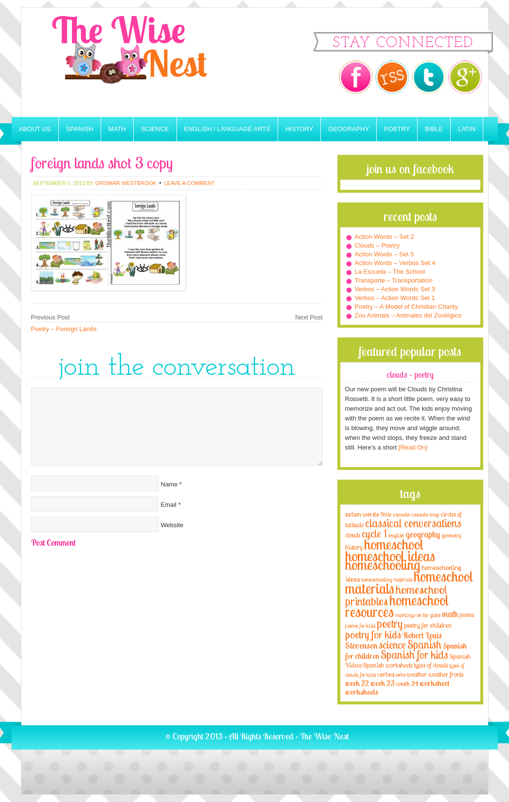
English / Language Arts (227, 129)
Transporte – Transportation (394, 280)
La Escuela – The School (390, 271)
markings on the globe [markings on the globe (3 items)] (417, 614)
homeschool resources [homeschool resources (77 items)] (397, 605)
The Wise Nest (142, 62)
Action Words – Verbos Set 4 (395, 263)
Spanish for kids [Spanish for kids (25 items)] (414, 655)
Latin (466, 129)
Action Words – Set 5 (384, 254)
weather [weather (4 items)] (417, 674)
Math (117, 129)
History (299, 129)
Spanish (79, 129)
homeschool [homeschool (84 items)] (393, 544)
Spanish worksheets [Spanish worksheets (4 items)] (387, 665)
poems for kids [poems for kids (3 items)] (360, 625)
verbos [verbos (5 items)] (385, 674)
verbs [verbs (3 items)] (400, 674)
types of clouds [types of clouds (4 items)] (431, 665)
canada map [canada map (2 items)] (425, 514)
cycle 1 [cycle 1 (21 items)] (374, 533)
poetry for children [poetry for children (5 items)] (428, 625)
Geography (348, 129)
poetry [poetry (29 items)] (390, 624)
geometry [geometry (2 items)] (451, 535)
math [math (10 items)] (450, 613)
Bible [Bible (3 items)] (385, 514)
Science (155, 129)
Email (169, 504)
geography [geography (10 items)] (422, 534)
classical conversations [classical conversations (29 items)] (413, 523)
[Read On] (412, 447)
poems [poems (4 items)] (466, 614)
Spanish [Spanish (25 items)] (424, 644)
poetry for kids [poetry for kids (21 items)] (373, 634)
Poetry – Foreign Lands (64, 329)
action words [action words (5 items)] (362, 513)
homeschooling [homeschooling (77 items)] (382, 564)
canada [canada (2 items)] (401, 514)
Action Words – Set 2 (384, 236)
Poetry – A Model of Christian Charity (406, 306)
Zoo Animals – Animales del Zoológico (408, 315)
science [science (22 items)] (392, 644)
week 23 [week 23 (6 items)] (382, 683)
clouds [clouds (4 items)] (352, 535)
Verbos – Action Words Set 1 (395, 297)
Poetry (397, 129)
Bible (434, 129)
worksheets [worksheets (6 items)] (361, 692)
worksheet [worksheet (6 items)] (434, 683)
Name (169, 484)
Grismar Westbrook (126, 183)
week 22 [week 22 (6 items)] (357, 683)
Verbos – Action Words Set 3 (395, 289)
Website (172, 525)
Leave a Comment (189, 183)
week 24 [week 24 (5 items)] (407, 683)
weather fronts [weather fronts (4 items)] (445, 674)
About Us (35, 129)
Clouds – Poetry (377, 245)
